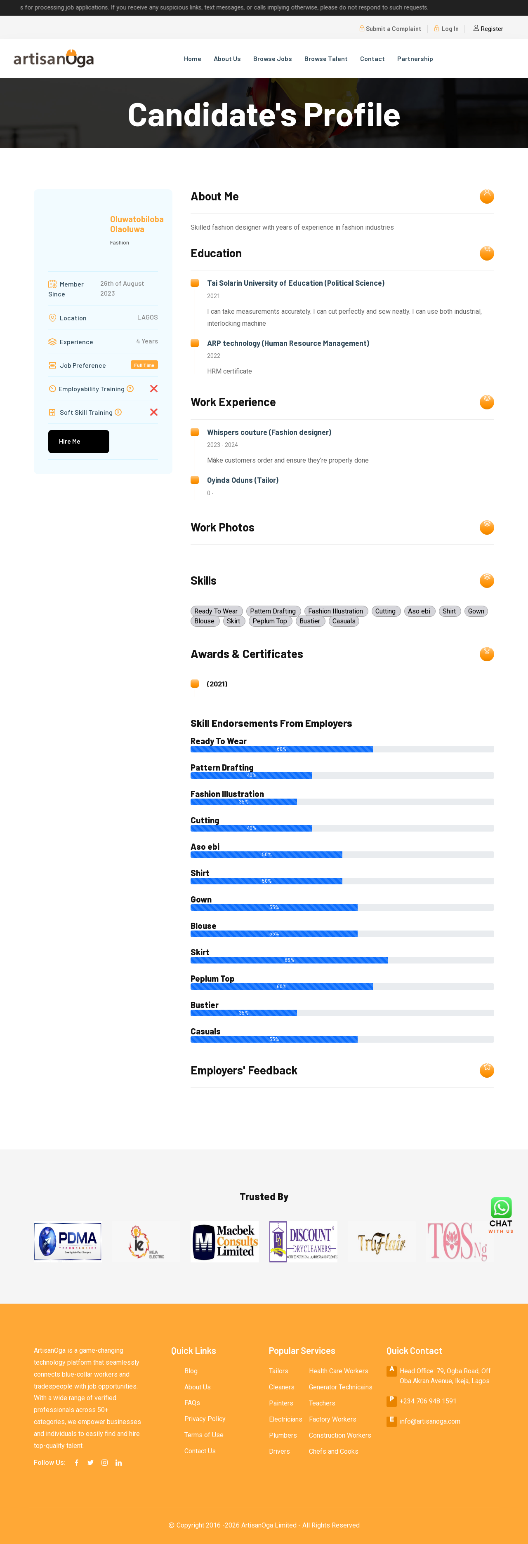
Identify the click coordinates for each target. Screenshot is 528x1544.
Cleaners (282, 1387)
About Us (227, 58)
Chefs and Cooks (333, 1451)
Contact (372, 58)
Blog (191, 1371)
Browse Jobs (272, 58)
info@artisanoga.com (430, 1421)
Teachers (322, 1403)
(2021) (217, 683)
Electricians (285, 1419)
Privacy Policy (205, 1419)
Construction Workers (340, 1435)
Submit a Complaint (390, 29)
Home (192, 58)
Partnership (415, 58)
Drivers (279, 1451)
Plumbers (283, 1435)
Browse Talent (326, 58)
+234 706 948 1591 (428, 1401)
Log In (446, 29)
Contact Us (200, 1451)
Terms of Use (204, 1435)
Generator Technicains (340, 1387)
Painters (281, 1403)
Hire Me (69, 441)
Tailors (278, 1371)
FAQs (192, 1403)
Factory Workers (332, 1419)
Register (488, 29)
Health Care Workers (338, 1371)
